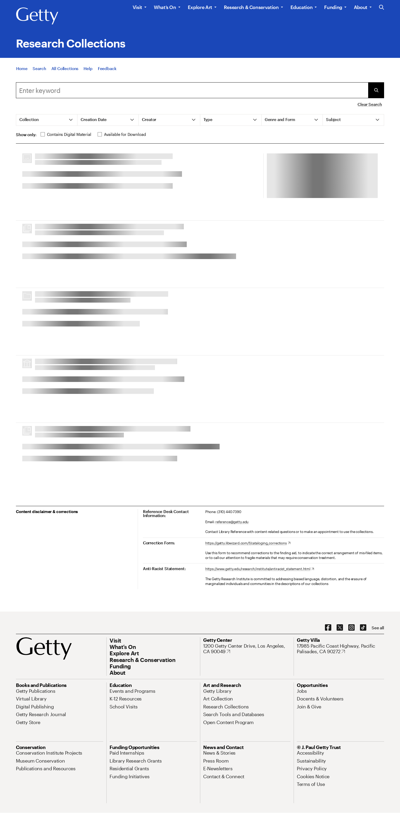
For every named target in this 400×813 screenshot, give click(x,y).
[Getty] (37, 16)
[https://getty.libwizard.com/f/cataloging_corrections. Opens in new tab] (247, 543)
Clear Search (370, 104)
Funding (333, 7)
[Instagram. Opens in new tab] (351, 627)
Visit (137, 7)
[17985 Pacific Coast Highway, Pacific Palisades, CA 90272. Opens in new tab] (340, 649)
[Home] (21, 68)
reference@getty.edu (232, 522)
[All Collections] (65, 68)
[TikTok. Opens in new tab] (363, 627)
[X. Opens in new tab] (340, 627)
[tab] (46, 120)
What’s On (165, 7)
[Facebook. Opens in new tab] (328, 627)
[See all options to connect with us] (378, 628)
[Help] (88, 68)
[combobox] (192, 90)
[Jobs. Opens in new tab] (302, 691)
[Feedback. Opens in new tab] (107, 68)
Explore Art (200, 7)
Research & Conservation (251, 7)
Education (301, 7)
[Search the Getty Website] (381, 7)
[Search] (39, 68)
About (360, 7)
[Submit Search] (376, 90)
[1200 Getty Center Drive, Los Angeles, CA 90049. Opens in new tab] (246, 649)
